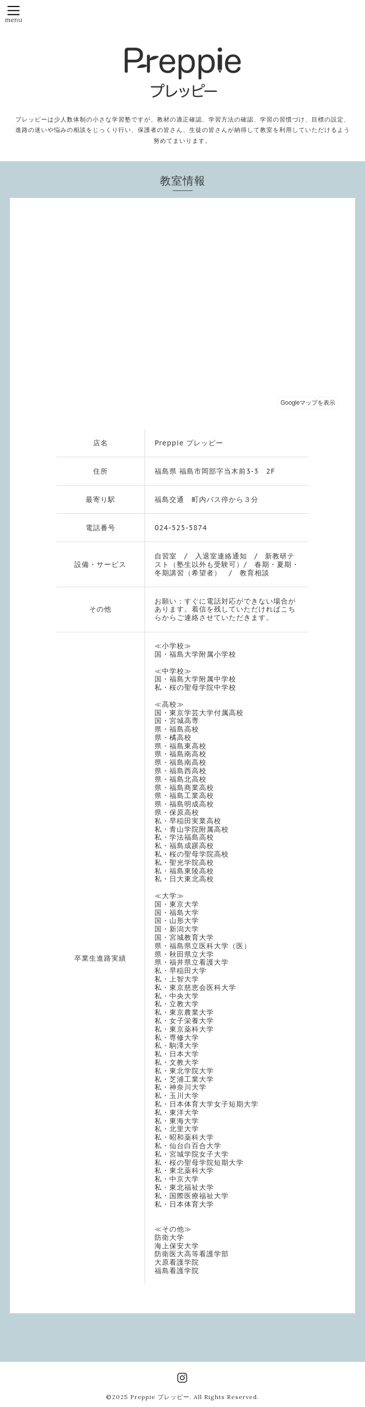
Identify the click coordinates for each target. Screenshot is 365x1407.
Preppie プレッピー (160, 1397)
